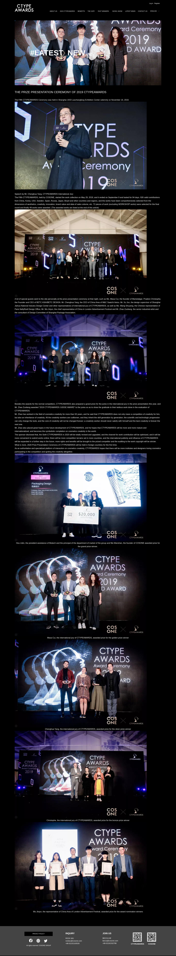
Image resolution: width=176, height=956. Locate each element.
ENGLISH (153, 11)
